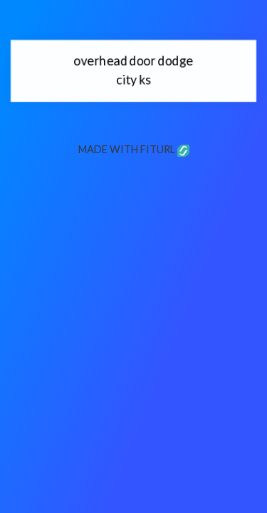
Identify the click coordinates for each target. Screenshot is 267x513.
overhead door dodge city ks (134, 70)
